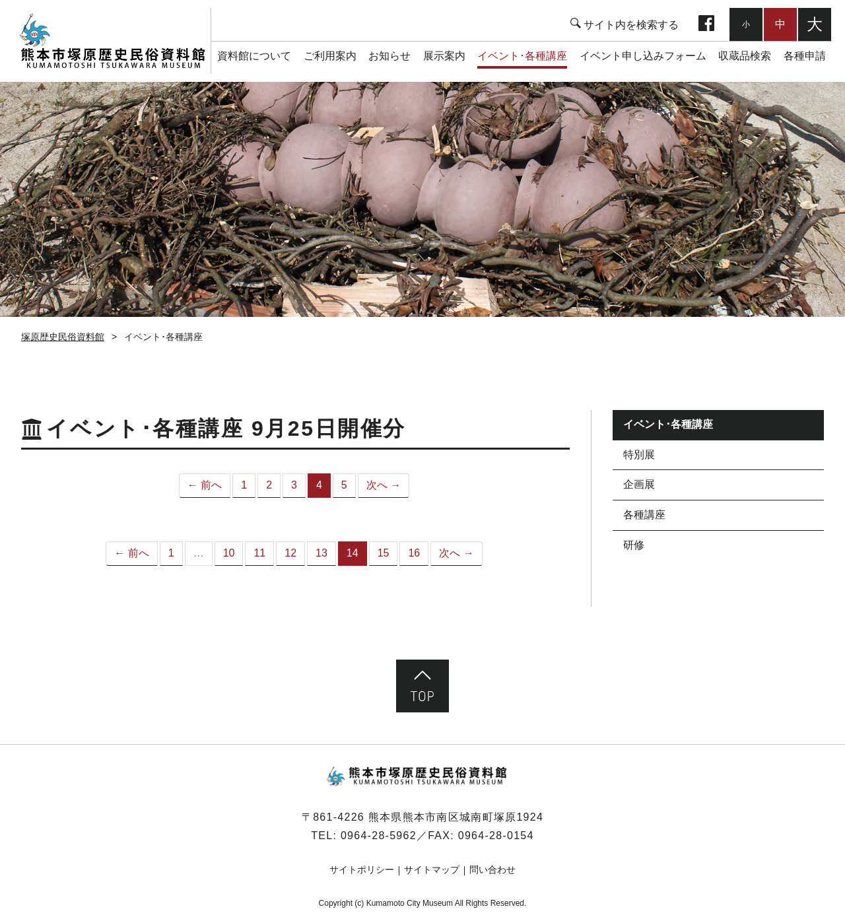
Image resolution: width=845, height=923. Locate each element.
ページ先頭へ (422, 686)
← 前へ (204, 485)
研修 (633, 545)
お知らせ (389, 55)
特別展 (639, 454)
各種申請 (805, 55)
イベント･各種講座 (522, 55)
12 (290, 553)
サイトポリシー (361, 869)
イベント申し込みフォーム (643, 55)
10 (229, 553)
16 (414, 553)
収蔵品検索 (744, 55)
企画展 (639, 484)
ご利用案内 (330, 55)
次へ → (383, 485)
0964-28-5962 (379, 835)
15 (383, 553)
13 (321, 553)
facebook (706, 24)
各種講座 (644, 514)
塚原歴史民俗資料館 (112, 41)
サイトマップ (431, 869)
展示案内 (444, 55)
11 (259, 553)
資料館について (254, 55)
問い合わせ (492, 869)
